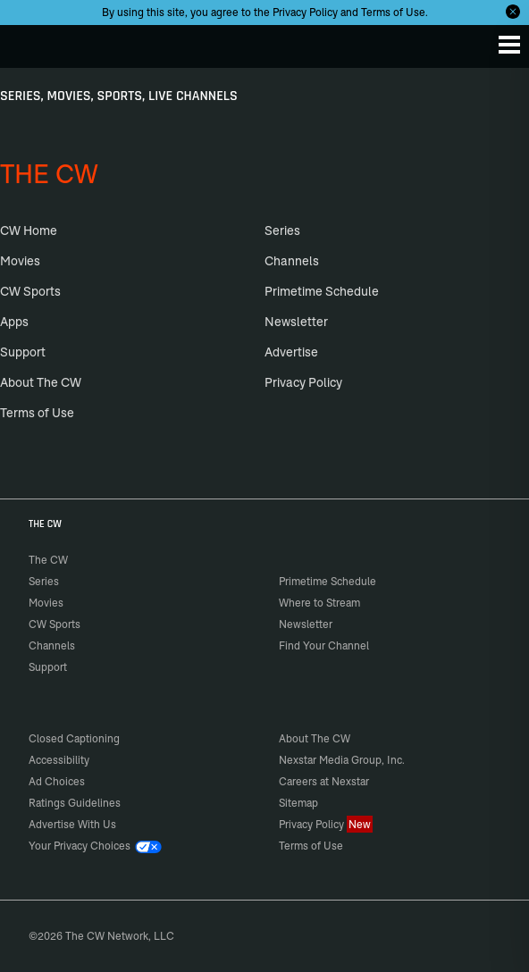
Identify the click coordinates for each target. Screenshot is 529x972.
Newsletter (296, 322)
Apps (14, 322)
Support (23, 352)
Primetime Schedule (321, 291)
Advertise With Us (72, 824)
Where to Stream (319, 602)
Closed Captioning (74, 738)
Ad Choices (57, 781)
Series (282, 230)
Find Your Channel (324, 645)
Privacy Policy (305, 12)
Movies (20, 261)
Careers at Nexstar (324, 781)
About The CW (40, 382)
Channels (291, 261)
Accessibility (59, 760)
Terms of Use (393, 12)
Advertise (291, 352)
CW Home (28, 230)
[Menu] (509, 44)
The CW (31, 42)
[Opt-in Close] (513, 11)
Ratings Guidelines (75, 802)
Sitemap (298, 802)
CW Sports (30, 291)
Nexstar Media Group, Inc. (342, 760)
